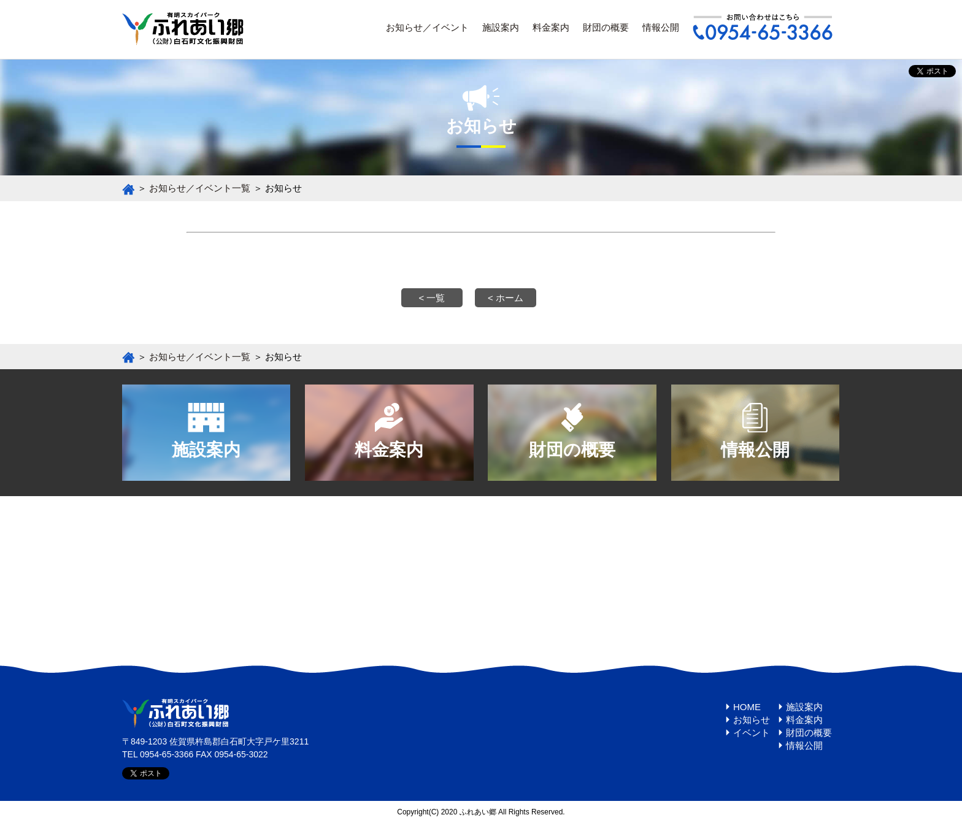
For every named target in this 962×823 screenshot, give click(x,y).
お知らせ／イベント (427, 27)
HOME (747, 707)
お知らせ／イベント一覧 (199, 188)
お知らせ (751, 719)
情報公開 (660, 27)
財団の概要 (606, 27)
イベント (751, 732)
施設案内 (500, 27)
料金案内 (551, 27)
